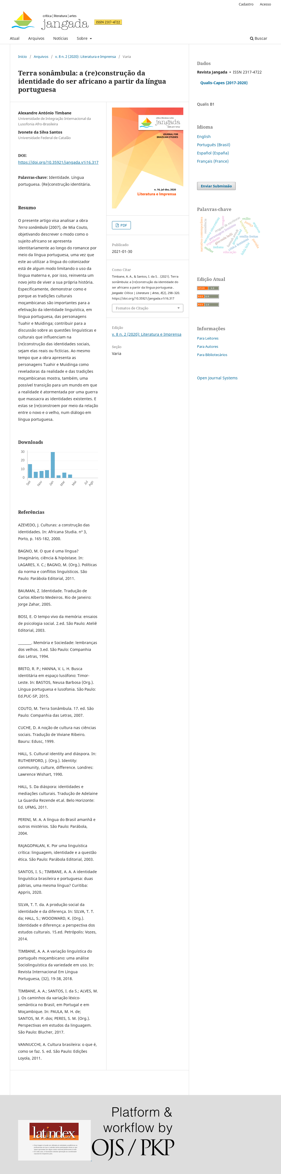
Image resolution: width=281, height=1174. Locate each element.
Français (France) (213, 161)
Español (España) (213, 153)
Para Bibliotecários (212, 354)
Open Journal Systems (217, 377)
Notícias (60, 38)
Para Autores (207, 346)
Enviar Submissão (216, 186)
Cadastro (246, 4)
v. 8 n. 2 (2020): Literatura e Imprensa (85, 56)
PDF (123, 225)
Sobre (83, 38)
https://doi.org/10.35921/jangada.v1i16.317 (58, 162)
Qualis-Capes (212, 82)
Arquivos (36, 38)
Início (22, 56)
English (204, 136)
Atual (14, 38)
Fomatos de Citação (132, 308)
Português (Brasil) (213, 144)
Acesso (265, 4)
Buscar (258, 38)
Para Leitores (207, 338)
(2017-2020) (237, 82)
